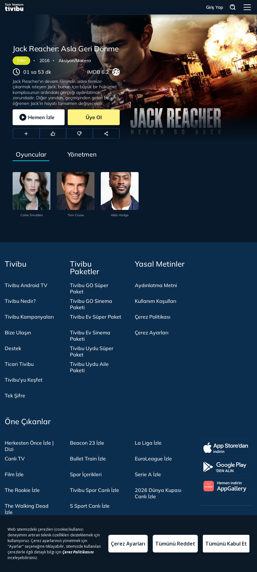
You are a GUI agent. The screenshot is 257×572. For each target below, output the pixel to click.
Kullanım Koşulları (155, 301)
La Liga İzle (148, 443)
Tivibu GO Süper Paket (89, 288)
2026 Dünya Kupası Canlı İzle (158, 493)
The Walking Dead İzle (27, 509)
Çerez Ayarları (151, 332)
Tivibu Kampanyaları (29, 317)
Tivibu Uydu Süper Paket (91, 351)
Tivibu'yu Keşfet (24, 380)
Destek (13, 348)
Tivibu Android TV (26, 285)
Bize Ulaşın (18, 332)
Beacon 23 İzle (87, 443)
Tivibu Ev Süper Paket (95, 317)
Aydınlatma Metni (156, 285)
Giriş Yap (214, 7)
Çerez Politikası (152, 317)
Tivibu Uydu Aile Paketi (89, 367)
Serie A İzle (148, 474)
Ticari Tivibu (19, 364)
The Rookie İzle (22, 490)
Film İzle (14, 474)
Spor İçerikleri (86, 474)
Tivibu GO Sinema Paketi (91, 304)
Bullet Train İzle (88, 458)
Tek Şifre (15, 395)
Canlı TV (15, 458)
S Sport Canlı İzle (90, 506)
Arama (233, 7)
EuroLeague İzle (153, 458)
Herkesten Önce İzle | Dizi (29, 446)
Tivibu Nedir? (20, 301)
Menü (247, 7)
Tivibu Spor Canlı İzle (94, 490)
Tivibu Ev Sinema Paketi (90, 335)
